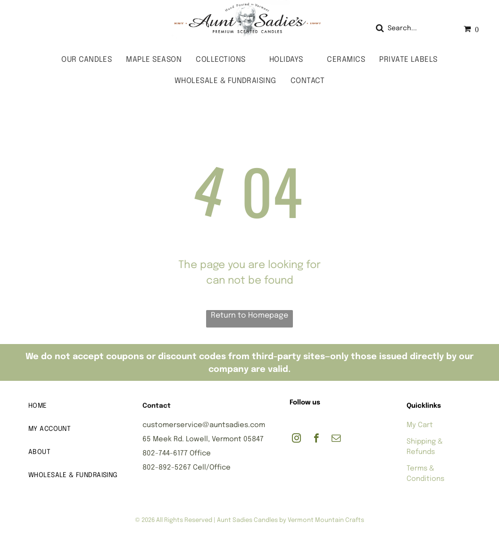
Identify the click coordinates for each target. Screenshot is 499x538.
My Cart (420, 425)
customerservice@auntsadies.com (203, 425)
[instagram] (296, 439)
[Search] (411, 28)
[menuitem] (86, 59)
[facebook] (316, 439)
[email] (336, 439)
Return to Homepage (249, 315)
